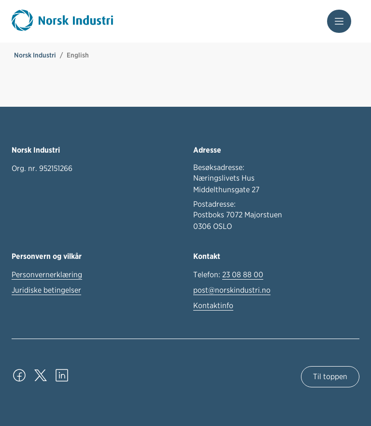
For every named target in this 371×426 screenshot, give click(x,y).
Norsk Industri (35, 55)
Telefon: (228, 275)
